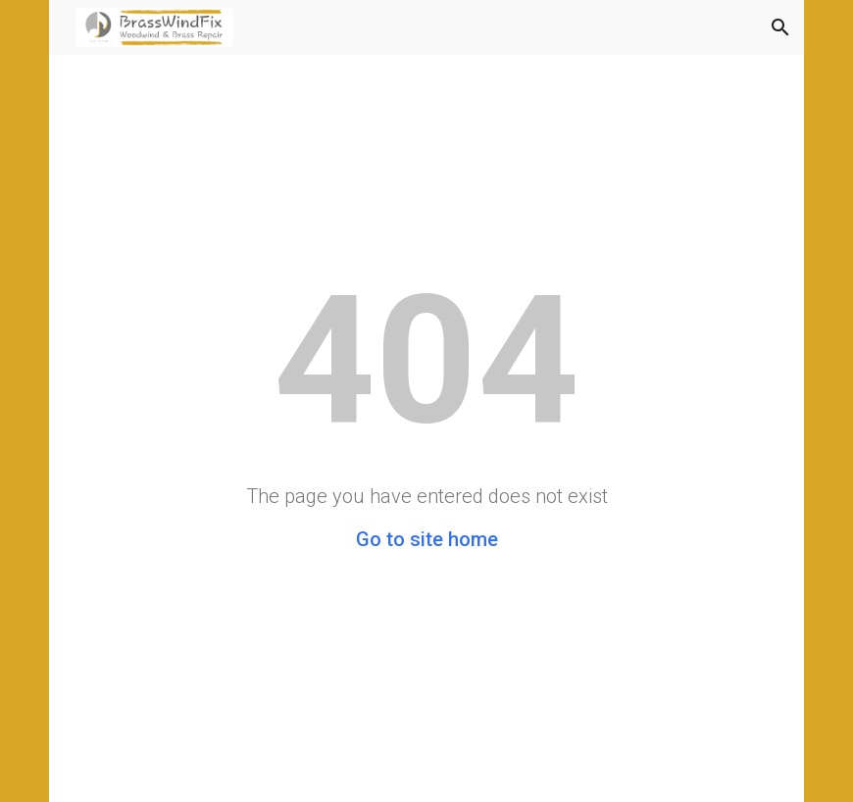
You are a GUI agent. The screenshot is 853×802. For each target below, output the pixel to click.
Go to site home (427, 539)
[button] (780, 27)
